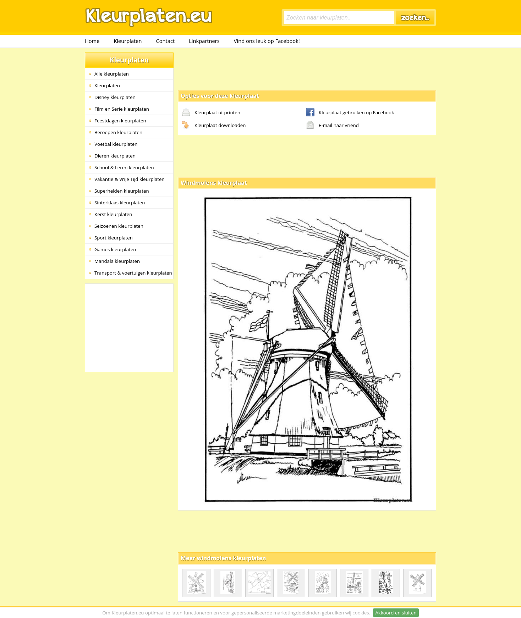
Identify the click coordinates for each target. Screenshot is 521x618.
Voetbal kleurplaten (115, 144)
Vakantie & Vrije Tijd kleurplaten (129, 179)
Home (92, 40)
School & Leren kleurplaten (124, 167)
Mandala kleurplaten (117, 261)
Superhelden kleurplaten (121, 191)
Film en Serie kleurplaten (121, 109)
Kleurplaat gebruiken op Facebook (350, 112)
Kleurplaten (128, 40)
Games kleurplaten (115, 249)
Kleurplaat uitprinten (211, 112)
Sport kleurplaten (113, 237)
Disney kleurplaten (115, 97)
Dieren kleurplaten (115, 156)
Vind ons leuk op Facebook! (267, 40)
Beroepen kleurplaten (118, 132)
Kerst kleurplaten (113, 214)
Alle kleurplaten (111, 74)
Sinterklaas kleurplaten (119, 202)
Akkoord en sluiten (395, 612)
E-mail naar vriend (332, 125)
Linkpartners (204, 40)
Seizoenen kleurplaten (118, 226)
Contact (165, 40)
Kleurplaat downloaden (214, 125)
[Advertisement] (307, 68)
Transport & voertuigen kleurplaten (133, 273)
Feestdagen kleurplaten (120, 120)
